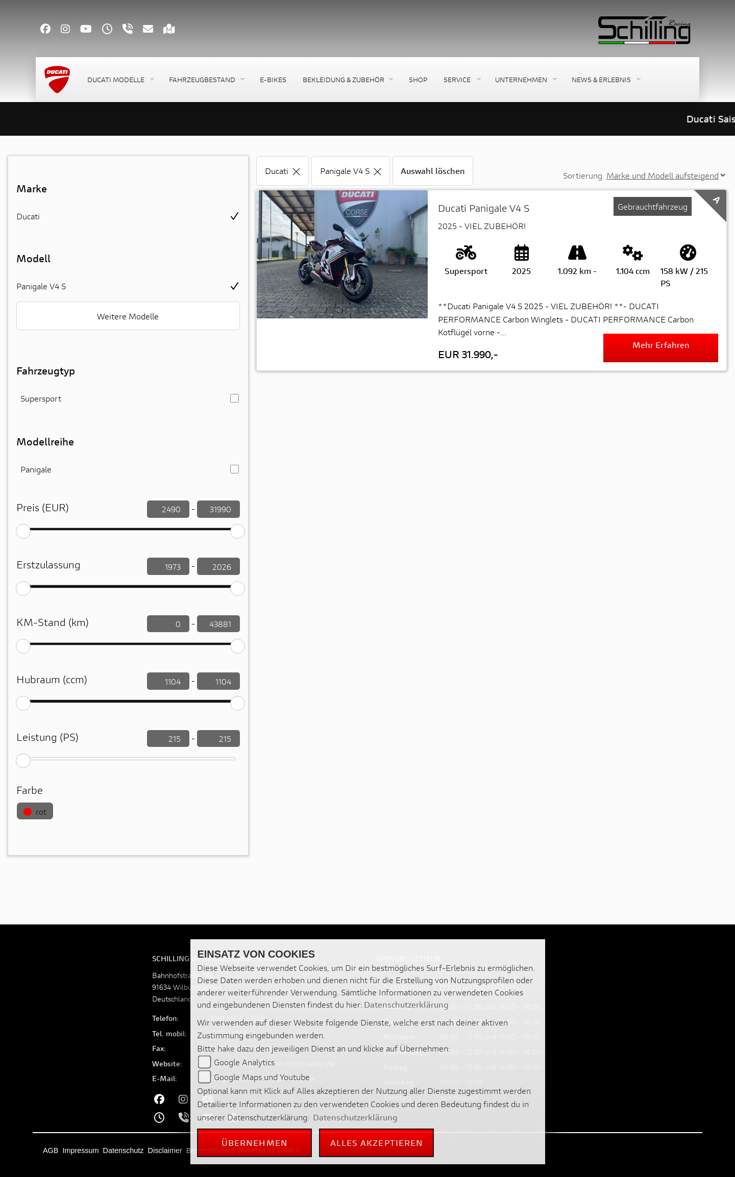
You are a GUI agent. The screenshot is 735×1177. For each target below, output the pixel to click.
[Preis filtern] (168, 509)
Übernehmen (255, 1142)
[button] (120, 80)
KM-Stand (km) (52, 622)
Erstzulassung (48, 564)
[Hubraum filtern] (168, 681)
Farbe (29, 790)
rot (34, 811)
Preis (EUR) (42, 507)
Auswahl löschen (433, 170)
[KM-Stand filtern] (168, 624)
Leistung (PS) (47, 737)
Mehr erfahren (661, 344)
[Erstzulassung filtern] (168, 566)
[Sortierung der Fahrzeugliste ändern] (665, 175)
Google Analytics (244, 1062)
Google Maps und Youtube (262, 1076)
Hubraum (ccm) (51, 679)
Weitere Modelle (128, 316)
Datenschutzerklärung (406, 1004)
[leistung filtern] (168, 738)
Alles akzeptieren (377, 1142)
